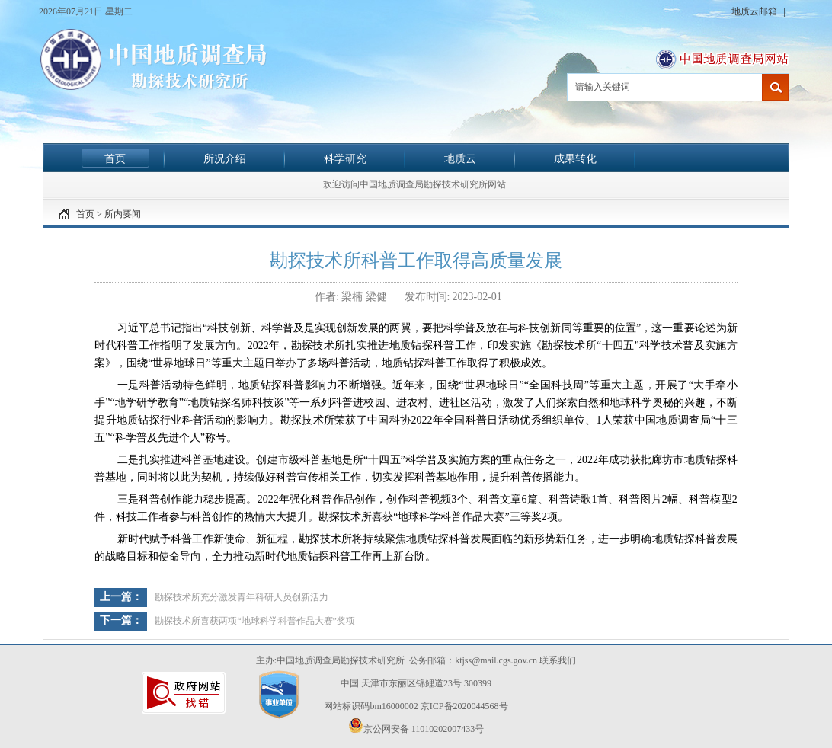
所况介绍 (224, 158)
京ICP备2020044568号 (464, 706)
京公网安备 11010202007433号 (416, 726)
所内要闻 (122, 214)
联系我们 (557, 660)
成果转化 (575, 158)
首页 (115, 158)
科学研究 (345, 158)
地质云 (460, 158)
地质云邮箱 (755, 11)
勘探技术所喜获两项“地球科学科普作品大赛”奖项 (255, 620)
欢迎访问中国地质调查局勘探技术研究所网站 (414, 184)
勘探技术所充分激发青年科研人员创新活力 (241, 597)
